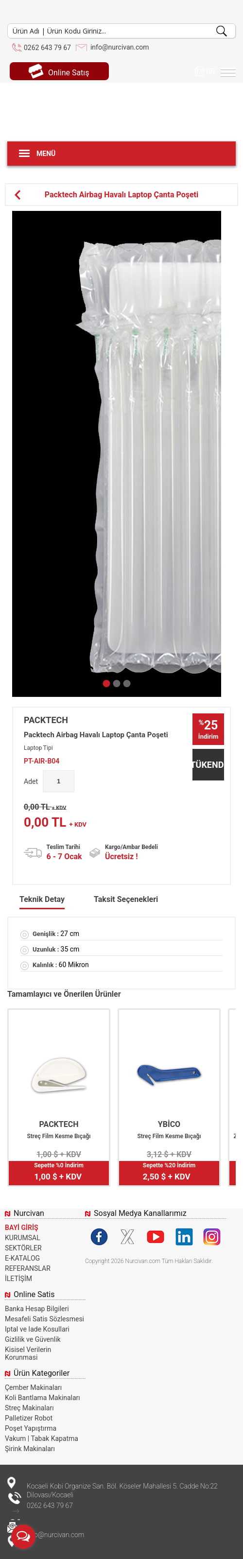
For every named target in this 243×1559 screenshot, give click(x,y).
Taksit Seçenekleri (126, 899)
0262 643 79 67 (47, 48)
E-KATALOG (22, 1258)
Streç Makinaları (29, 1408)
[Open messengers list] (23, 1536)
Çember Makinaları (33, 1387)
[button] (106, 683)
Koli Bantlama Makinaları (42, 1398)
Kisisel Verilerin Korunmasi (28, 1353)
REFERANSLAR (28, 1268)
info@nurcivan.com (119, 47)
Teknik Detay (42, 899)
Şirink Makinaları (30, 1449)
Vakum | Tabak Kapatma (41, 1438)
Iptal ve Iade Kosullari (37, 1329)
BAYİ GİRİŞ (21, 1227)
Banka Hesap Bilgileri (37, 1309)
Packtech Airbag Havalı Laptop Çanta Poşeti (106, 195)
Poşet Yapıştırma (30, 1428)
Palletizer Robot (28, 1418)
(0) (204, 71)
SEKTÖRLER (23, 1248)
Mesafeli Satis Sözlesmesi (44, 1319)
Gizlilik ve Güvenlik (33, 1339)
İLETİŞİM (18, 1278)
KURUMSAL (22, 1238)
